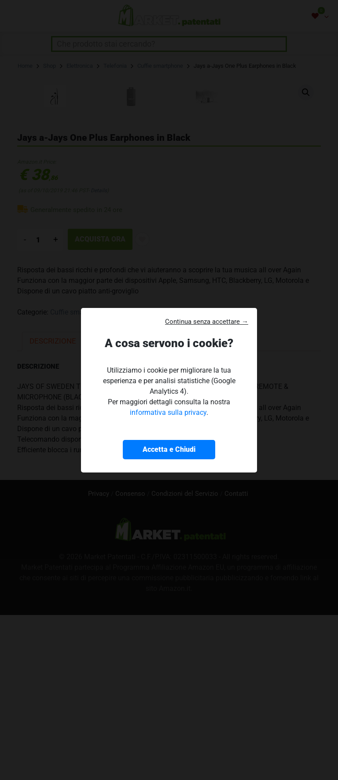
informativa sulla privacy (168, 412)
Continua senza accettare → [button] (206, 322)
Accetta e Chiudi (169, 449)
